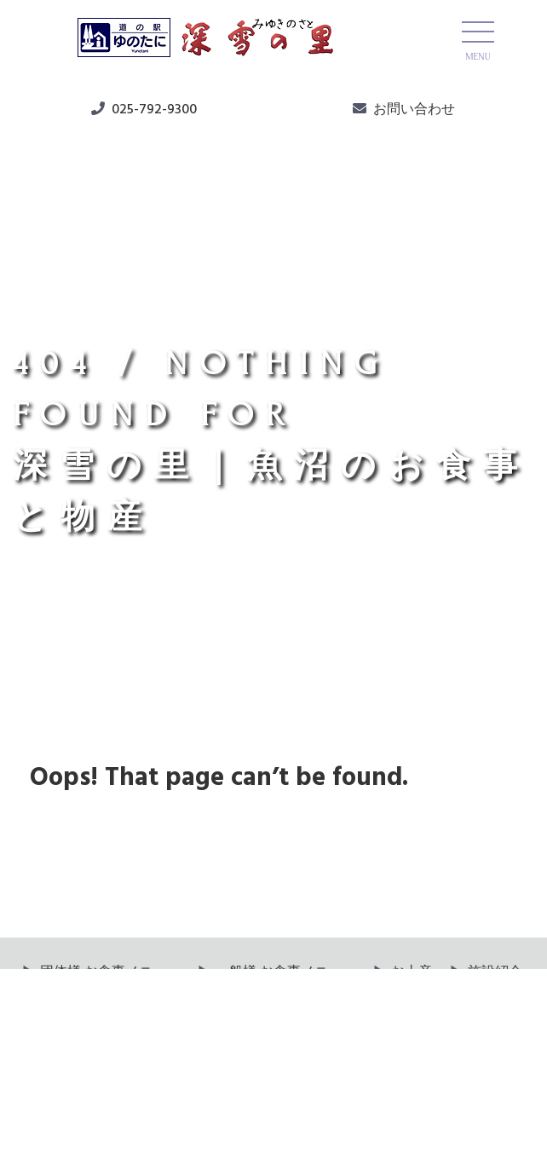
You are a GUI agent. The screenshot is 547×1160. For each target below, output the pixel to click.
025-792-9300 (154, 110)
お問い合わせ (414, 110)
